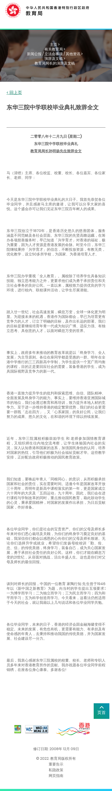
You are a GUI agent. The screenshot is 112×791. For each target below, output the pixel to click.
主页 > (55, 44)
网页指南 (56, 775)
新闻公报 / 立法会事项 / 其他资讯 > (55, 54)
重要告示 (56, 764)
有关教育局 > (54, 49)
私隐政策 (56, 770)
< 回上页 (14, 93)
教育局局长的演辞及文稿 (55, 63)
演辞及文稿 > (54, 58)
